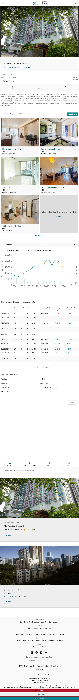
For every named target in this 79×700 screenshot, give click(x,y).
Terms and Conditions (44, 675)
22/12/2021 (5, 328)
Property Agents (40, 634)
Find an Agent (33, 628)
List (42, 622)
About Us (39, 632)
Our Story (16, 634)
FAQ (34, 646)
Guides (44, 640)
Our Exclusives (34, 622)
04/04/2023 (5, 317)
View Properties (10, 596)
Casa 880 (6, 187)
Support (39, 644)
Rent (26, 622)
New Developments (52, 622)
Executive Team (26, 634)
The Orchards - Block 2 (11, 149)
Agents (39, 626)
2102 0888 (39, 698)
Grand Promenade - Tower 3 (52, 149)
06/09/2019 (5, 358)
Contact (39, 690)
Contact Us (42, 646)
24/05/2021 (5, 340)
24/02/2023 (5, 323)
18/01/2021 (5, 343)
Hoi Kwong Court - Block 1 (12, 226)
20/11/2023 (5, 314)
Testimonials (51, 634)
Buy (21, 622)
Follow (8, 535)
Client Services (39, 619)
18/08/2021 (5, 334)
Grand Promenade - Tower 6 (52, 187)
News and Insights (22, 640)
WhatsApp (39, 694)
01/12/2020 (5, 349)
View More (39, 235)
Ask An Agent (35, 640)
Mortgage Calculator (55, 640)
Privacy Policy (32, 675)
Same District (72, 114)
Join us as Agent (45, 628)
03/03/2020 (5, 353)
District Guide (22, 596)
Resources (39, 638)
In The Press (62, 634)
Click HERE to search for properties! (17, 67)
